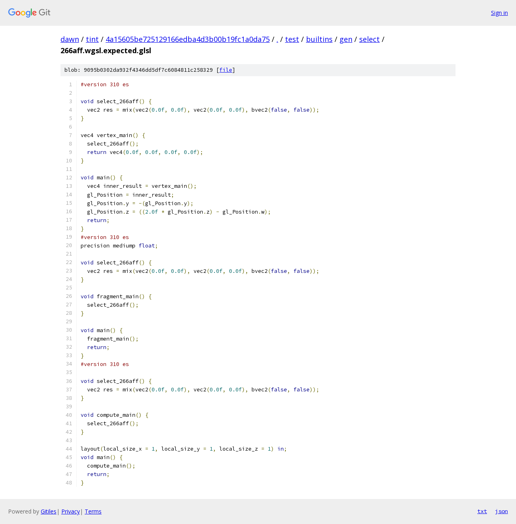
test (292, 39)
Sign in (499, 13)
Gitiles (48, 511)
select (369, 39)
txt (482, 511)
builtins (319, 39)
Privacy (70, 511)
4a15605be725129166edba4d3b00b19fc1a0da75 (188, 39)
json (501, 511)
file (225, 70)
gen (345, 39)
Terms (93, 511)
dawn (69, 39)
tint (92, 39)
